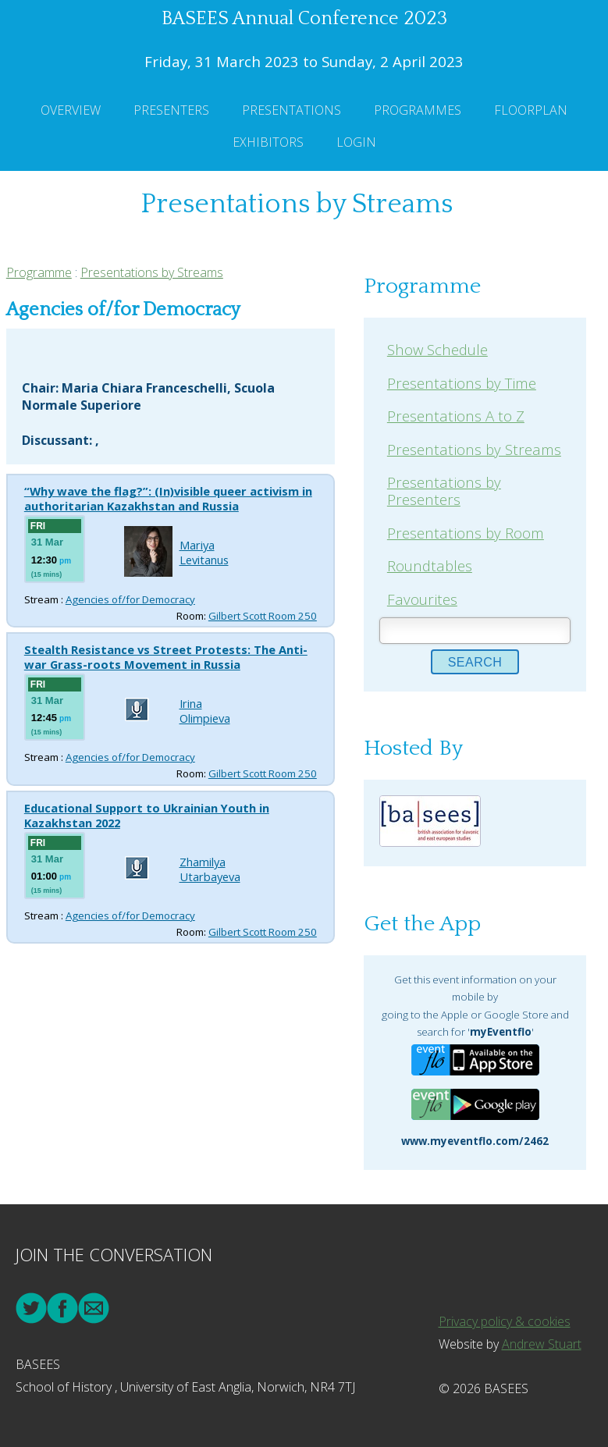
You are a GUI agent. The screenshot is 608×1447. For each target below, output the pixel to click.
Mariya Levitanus (204, 552)
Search (475, 662)
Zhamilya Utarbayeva (210, 869)
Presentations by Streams (151, 272)
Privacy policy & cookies (505, 1321)
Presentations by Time (461, 383)
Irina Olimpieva (205, 710)
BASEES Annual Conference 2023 (304, 19)
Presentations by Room (465, 532)
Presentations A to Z (455, 415)
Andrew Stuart (541, 1344)
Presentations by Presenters (444, 490)
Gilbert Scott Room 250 (262, 616)
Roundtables (429, 565)
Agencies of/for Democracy (130, 599)
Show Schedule (437, 349)
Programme (39, 272)
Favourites (422, 599)
